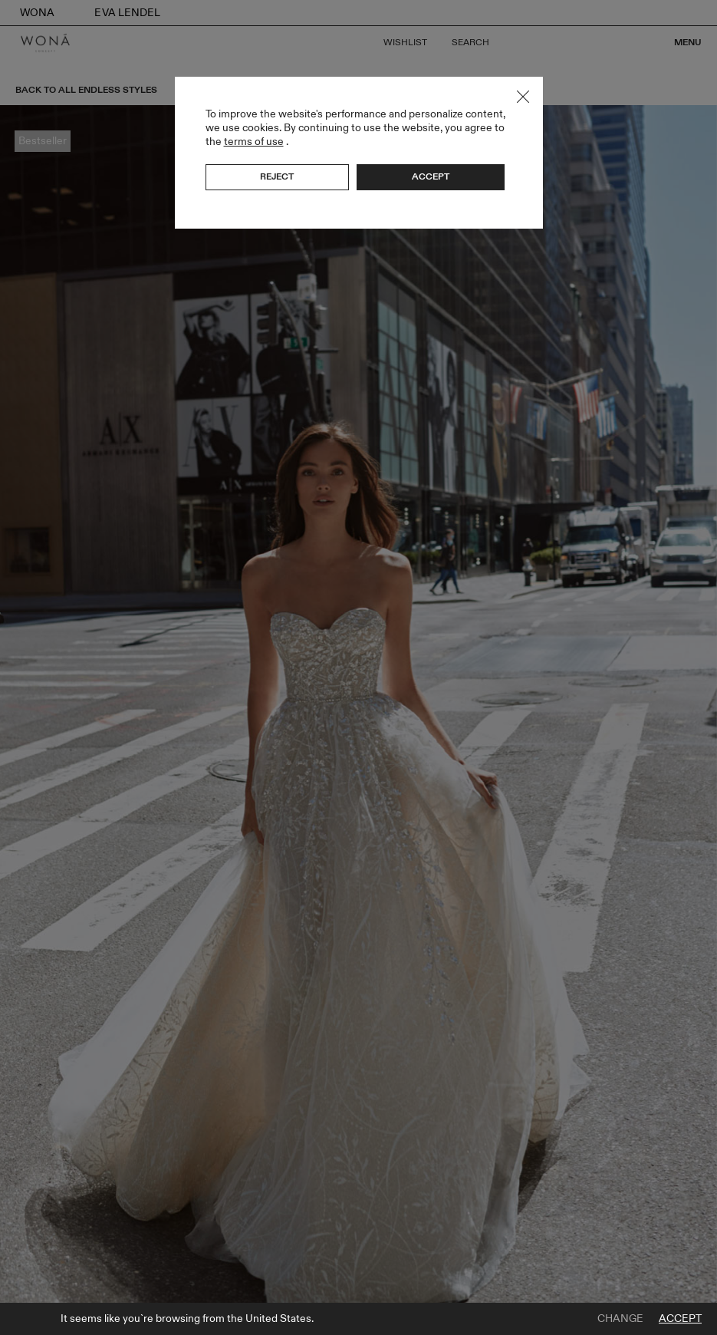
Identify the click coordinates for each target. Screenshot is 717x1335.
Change (620, 1319)
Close (523, 96)
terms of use (254, 141)
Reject (277, 176)
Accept (680, 1319)
